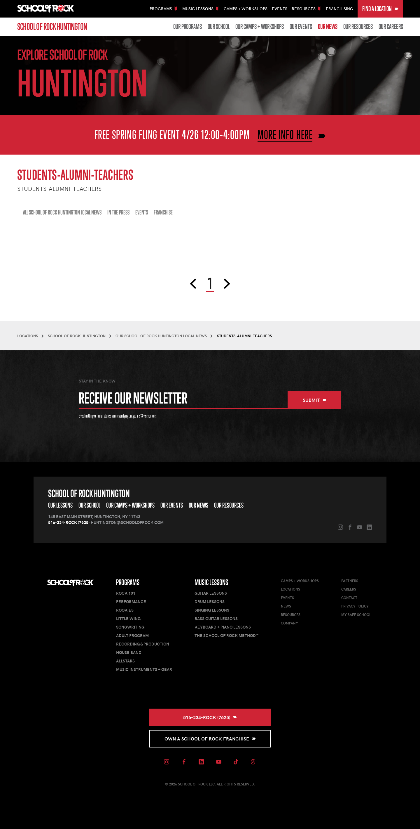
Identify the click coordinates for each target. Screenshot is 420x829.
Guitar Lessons (211, 593)
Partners (349, 580)
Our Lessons (60, 505)
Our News (327, 26)
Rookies (125, 610)
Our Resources (358, 26)
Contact (349, 597)
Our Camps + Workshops (259, 26)
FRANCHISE (163, 212)
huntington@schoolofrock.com (127, 522)
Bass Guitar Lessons (216, 618)
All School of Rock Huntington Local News (62, 212)
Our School (219, 26)
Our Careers (391, 26)
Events (279, 8)
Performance (131, 601)
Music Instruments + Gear (144, 669)
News (286, 606)
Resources (290, 614)
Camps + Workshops (245, 8)
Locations (290, 589)
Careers (348, 589)
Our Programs (187, 26)
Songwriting (130, 627)
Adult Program (132, 635)
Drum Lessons (210, 601)
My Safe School (356, 614)
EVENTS (141, 212)
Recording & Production (142, 644)
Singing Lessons (212, 610)
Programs (127, 582)
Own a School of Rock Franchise (210, 738)
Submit (314, 400)
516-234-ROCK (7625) (69, 522)
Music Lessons (211, 582)
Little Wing (128, 618)
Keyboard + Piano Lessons (223, 627)
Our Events (301, 26)
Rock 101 (125, 593)
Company (289, 623)
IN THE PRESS (118, 212)
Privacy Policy (355, 606)
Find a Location (380, 9)
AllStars (125, 661)
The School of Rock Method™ (226, 635)
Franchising (339, 8)
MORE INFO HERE (285, 134)
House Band (128, 652)
